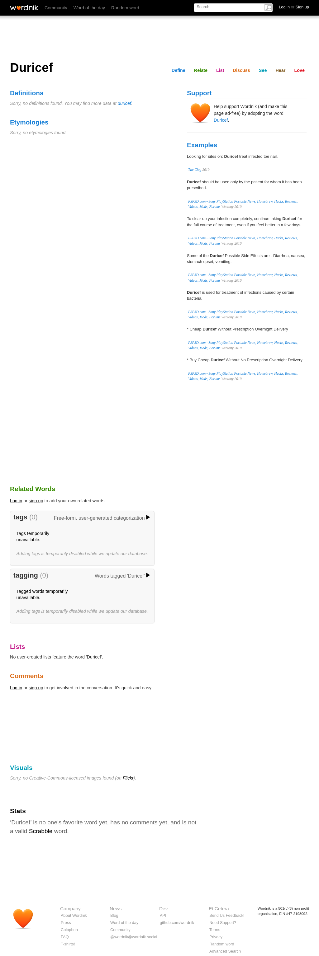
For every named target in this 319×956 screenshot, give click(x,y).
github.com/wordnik (177, 922)
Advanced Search (225, 951)
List (220, 70)
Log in (16, 500)
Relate (200, 70)
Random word (125, 7)
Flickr (128, 778)
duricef (124, 103)
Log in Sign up (294, 7)
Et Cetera (219, 908)
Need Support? (222, 922)
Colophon (69, 929)
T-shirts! (68, 944)
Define (178, 70)
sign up (36, 500)
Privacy (215, 937)
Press (66, 922)
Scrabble (41, 831)
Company (70, 908)
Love (299, 70)
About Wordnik (74, 915)
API (163, 915)
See (263, 70)
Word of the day (89, 7)
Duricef (221, 120)
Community (56, 7)
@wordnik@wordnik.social (133, 937)
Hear (280, 70)
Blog (114, 915)
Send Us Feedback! (226, 915)
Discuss (241, 70)
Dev (163, 908)
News (115, 908)
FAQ (65, 937)
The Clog (195, 169)
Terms (214, 929)
